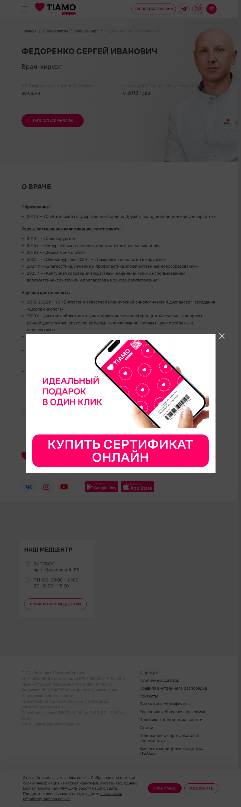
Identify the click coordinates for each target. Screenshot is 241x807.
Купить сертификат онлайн (120, 450)
